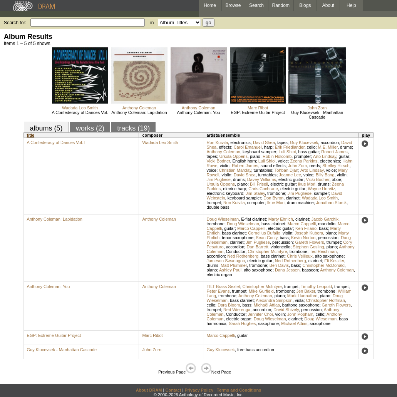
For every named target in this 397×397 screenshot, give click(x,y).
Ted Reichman (323, 251)
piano (255, 156)
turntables (263, 170)
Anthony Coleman (139, 108)
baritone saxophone (301, 305)
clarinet (292, 198)
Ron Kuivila (217, 142)
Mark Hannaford (302, 295)
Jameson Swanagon (225, 260)
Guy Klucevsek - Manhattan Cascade (317, 114)
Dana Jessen (287, 270)
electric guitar (290, 179)
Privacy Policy (198, 390)
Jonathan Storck (331, 202)
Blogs (305, 5)
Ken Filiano (306, 228)
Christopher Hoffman (325, 300)
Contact (173, 390)
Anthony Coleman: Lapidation (139, 112)
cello (311, 147)
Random (281, 5)
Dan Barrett (257, 247)
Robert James (334, 151)
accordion (329, 142)
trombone (276, 193)
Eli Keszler (334, 260)
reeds (315, 165)
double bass (217, 207)
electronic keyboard (224, 193)
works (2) (90, 128)
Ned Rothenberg (242, 256)
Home (210, 5)
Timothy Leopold (316, 286)
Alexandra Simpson (274, 300)
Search (256, 5)
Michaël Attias (267, 305)
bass (323, 228)
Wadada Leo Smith (80, 108)
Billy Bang (325, 175)
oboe (336, 179)
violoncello (280, 247)
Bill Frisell (259, 184)
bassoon (310, 270)
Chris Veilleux (300, 256)
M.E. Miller (328, 147)
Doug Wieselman (222, 219)
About (328, 5)
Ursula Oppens (233, 156)
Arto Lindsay (324, 156)
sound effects (273, 165)
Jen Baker (305, 291)
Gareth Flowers (309, 242)
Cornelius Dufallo (264, 233)
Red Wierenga (236, 309)
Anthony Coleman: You (198, 112)
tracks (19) (133, 128)
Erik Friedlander (290, 147)
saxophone (268, 323)
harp (268, 147)
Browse (233, 5)
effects (225, 147)
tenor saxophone (237, 237)
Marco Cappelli (302, 223)
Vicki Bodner (218, 161)
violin (224, 165)
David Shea (264, 142)
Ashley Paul (230, 270)
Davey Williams (261, 179)
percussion (328, 237)
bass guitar (308, 151)
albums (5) (46, 128)
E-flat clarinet (253, 219)
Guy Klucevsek (304, 142)
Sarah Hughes (242, 323)
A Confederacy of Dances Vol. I (80, 114)
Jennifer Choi (260, 314)
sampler (321, 193)
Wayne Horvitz (321, 188)
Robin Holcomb (277, 156)
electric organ (219, 274)
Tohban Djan (286, 170)
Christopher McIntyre (267, 251)
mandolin (326, 223)
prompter (302, 156)
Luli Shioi (287, 151)
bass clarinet (273, 223)
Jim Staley (255, 193)
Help (351, 5)
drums (346, 147)
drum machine (300, 202)
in (152, 22)
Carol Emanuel (248, 147)
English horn (244, 161)
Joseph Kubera (309, 233)
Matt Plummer (234, 265)
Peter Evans (217, 291)
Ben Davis (279, 265)
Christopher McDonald (323, 265)
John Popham (300, 314)
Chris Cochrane (263, 188)
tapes (282, 142)
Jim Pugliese (218, 179)
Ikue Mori (306, 184)
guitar (343, 156)
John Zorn (317, 108)
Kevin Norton (303, 237)
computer (256, 202)
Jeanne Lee (290, 175)
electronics (240, 142)
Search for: (15, 22)
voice (283, 161)
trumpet (213, 202)
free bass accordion (255, 349)
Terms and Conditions (239, 390)
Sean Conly (266, 237)
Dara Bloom (229, 305)
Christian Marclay (235, 170)
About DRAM (149, 390)
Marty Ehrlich (280, 219)
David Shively (286, 309)
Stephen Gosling (308, 247)
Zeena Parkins (303, 161)
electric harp (234, 188)
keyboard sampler (259, 151)
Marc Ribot (258, 108)
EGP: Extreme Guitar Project (258, 112)
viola (299, 300)
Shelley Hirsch (335, 165)
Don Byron (273, 198)
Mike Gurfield (261, 291)
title (31, 135)
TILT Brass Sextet (223, 286)
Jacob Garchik (325, 219)
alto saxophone (329, 256)
